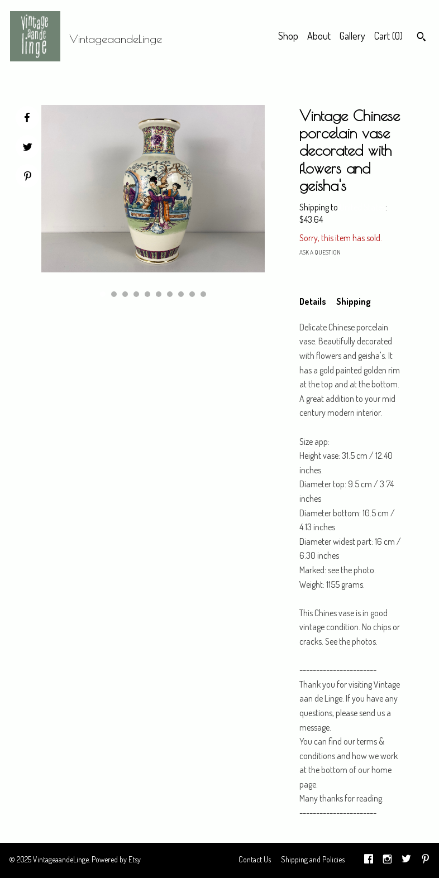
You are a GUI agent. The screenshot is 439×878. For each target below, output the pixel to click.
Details (312, 301)
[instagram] (387, 860)
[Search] (421, 38)
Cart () (388, 36)
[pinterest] (425, 860)
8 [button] (181, 294)
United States (362, 207)
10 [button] (203, 294)
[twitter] (406, 860)
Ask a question (320, 252)
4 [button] (136, 294)
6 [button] (158, 294)
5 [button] (147, 294)
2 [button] (114, 294)
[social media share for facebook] (26, 118)
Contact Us (254, 859)
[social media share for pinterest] (27, 177)
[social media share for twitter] (27, 148)
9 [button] (192, 294)
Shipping (353, 301)
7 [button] (170, 294)
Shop (288, 36)
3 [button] (125, 294)
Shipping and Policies (313, 859)
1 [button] (103, 294)
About (319, 36)
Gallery (352, 36)
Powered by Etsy (116, 859)
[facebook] (368, 860)
